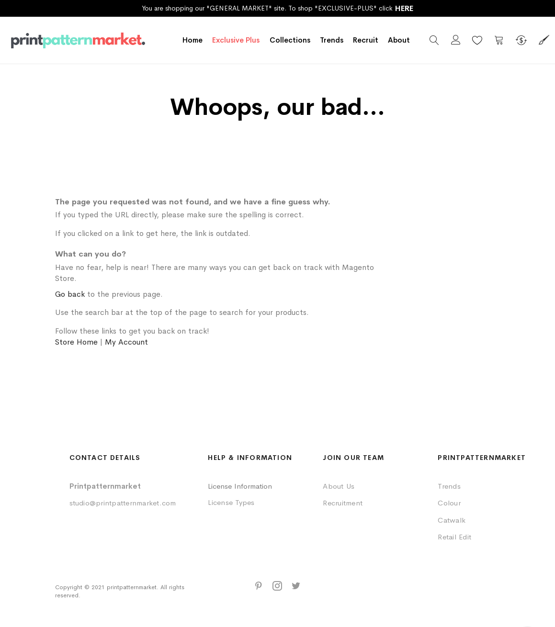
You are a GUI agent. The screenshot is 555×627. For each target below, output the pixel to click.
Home (192, 40)
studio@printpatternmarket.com (122, 502)
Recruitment (342, 502)
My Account (126, 342)
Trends (449, 486)
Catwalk (451, 520)
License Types (231, 502)
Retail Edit (454, 536)
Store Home (76, 342)
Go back (70, 294)
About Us (338, 486)
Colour (449, 502)
